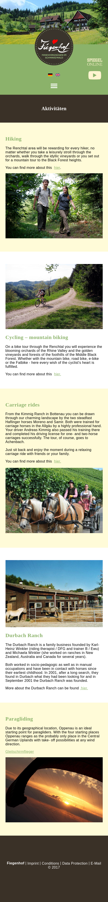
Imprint (33, 863)
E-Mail (96, 863)
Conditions (50, 863)
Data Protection (75, 863)
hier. (57, 374)
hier (57, 168)
